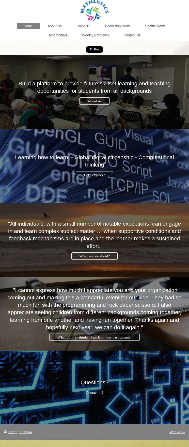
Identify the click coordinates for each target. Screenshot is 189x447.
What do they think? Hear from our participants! (94, 337)
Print (10, 432)
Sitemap (25, 432)
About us (95, 101)
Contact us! (94, 392)
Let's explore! (94, 175)
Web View (177, 432)
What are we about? (94, 256)
